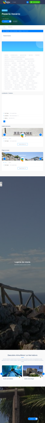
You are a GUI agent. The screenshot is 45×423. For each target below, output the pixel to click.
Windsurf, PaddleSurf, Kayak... (30, 88)
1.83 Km (10, 162)
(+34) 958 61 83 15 (6, 18)
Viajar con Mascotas (15, 88)
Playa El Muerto (22, 155)
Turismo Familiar (7, 88)
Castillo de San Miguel (29, 378)
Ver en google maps (13, 113)
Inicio (4, 26)
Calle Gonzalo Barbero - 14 (14, 115)
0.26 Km (10, 138)
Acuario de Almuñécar (8, 378)
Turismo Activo (34, 86)
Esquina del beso (22, 131)
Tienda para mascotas (8, 86)
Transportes (27, 86)
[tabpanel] (22, 138)
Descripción (10, 26)
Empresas (4, 10)
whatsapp (35, 2)
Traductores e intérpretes (18, 86)
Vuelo (22, 88)
